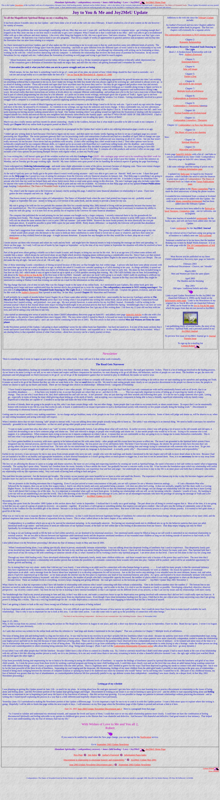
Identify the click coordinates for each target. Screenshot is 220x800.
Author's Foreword (29, 292)
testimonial (181, 228)
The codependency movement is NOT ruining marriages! (190, 35)
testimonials (201, 218)
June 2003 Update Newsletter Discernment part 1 (100, 709)
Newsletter (19, 5)
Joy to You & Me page (204, 305)
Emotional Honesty (190, 62)
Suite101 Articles (134, 314)
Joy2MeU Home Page (156, 2)
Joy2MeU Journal (190, 331)
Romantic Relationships (190, 42)
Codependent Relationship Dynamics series (133, 646)
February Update (206, 17)
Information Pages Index (135, 755)
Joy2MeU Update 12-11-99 (99, 496)
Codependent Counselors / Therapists (190, 120)
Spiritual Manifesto (190, 142)
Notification (145, 737)
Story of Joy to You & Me (30, 275)
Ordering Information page (190, 169)
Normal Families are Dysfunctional (190, 113)
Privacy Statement (214, 771)
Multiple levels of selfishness (190, 91)
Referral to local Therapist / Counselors (190, 209)
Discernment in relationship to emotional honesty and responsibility (94, 760)
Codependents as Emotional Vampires (190, 98)
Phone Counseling (199, 189)
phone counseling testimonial (189, 201)
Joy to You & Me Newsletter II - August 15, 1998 (89, 74)
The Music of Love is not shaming (190, 132)
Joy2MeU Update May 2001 (143, 760)
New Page (78, 755)
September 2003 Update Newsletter (113, 744)
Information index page (175, 300)
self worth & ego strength (190, 83)
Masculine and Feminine (190, 149)
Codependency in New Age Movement (195, 125)
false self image (190, 69)
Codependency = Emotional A (190, 105)
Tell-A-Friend (205, 235)
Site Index (92, 755)
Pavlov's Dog (190, 76)
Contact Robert (188, 346)
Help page (14, 238)
